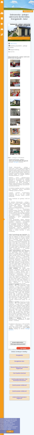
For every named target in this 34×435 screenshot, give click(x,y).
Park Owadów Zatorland (19, 373)
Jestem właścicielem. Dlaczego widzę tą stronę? (18, 343)
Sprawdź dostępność (23, 348)
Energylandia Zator (19, 361)
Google (8, 420)
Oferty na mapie (28, 11)
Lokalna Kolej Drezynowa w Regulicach (19, 397)
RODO (9, 429)
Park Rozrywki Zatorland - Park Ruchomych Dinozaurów (19, 379)
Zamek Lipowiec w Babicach (19, 385)
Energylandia (19, 355)
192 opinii (15, 162)
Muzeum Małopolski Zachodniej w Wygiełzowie (19, 367)
